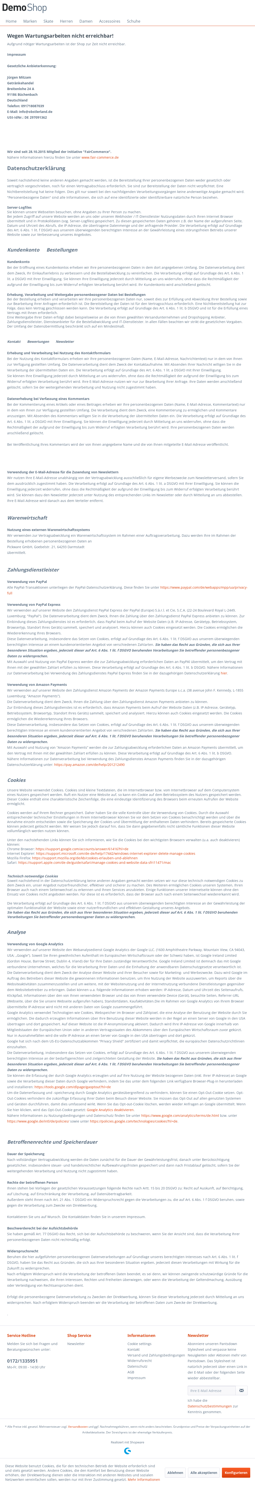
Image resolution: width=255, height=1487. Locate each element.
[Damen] (86, 21)
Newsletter (76, 1343)
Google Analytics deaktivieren (110, 1110)
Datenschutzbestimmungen (210, 1406)
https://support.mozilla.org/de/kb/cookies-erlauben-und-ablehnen (85, 858)
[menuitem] (11, 21)
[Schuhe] (134, 21)
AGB (131, 1372)
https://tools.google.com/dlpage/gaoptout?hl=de (72, 1087)
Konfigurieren (236, 1472)
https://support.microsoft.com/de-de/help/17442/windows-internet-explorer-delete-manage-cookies (115, 853)
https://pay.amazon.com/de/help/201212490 (89, 764)
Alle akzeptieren (204, 1472)
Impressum (137, 1378)
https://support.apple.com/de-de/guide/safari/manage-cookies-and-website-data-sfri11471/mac (94, 862)
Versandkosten (78, 1427)
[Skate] (48, 21)
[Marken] (30, 21)
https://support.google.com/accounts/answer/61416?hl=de (82, 849)
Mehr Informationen (144, 1479)
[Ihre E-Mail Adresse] (212, 1390)
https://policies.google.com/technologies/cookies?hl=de (133, 1121)
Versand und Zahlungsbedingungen (156, 1355)
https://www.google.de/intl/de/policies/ (38, 1121)
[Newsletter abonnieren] (241, 1390)
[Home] (11, 21)
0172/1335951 (22, 1361)
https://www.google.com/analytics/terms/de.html (180, 1115)
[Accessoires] (110, 21)
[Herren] (66, 21)
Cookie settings (140, 1343)
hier (224, 673)
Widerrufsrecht (140, 1360)
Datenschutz (137, 1366)
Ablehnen (175, 1472)
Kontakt (134, 1349)
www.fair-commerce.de (100, 157)
